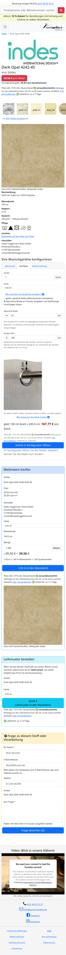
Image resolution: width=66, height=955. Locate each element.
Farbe (6, 284)
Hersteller (8, 502)
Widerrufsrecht (17, 936)
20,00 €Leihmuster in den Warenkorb (33, 703)
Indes (4, 33)
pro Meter (14, 78)
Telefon (7, 778)
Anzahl (6, 273)
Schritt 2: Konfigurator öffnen (32, 445)
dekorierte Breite (11, 311)
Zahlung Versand (17, 942)
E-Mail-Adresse (11, 759)
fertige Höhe (9, 333)
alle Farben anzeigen (15, 118)
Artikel (7, 477)
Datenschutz (49, 942)
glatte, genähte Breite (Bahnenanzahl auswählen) (28, 298)
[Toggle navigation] (5, 26)
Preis (6, 488)
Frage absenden (33, 830)
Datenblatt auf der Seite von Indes (18, 236)
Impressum (16, 948)
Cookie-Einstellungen (17, 931)
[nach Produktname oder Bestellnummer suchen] (29, 10)
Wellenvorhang (39, 266)
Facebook (33, 915)
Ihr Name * (9, 747)
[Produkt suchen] (61, 10)
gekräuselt (10, 266)
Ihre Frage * (9, 801)
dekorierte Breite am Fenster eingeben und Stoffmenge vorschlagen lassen (31, 303)
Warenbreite (10, 531)
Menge (7, 542)
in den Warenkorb (33, 568)
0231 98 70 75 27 (46, 3)
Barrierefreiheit (49, 936)
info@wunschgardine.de (33, 909)
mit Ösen (23, 266)
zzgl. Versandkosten (21, 582)
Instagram (33, 921)
